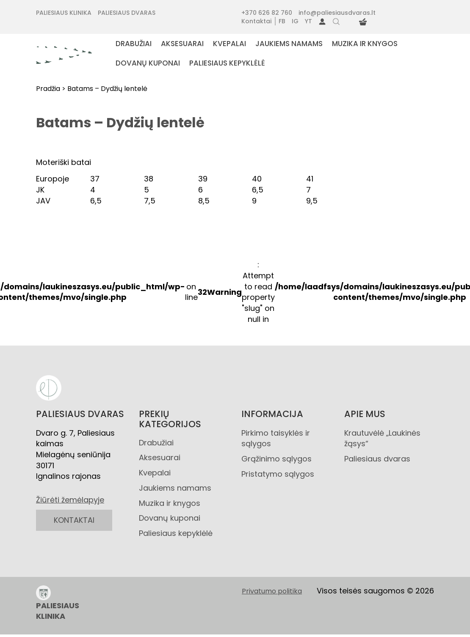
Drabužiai (156, 442)
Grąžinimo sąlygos (276, 458)
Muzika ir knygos (169, 503)
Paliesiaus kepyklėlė (176, 533)
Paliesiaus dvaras (377, 458)
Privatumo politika (272, 591)
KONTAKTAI (74, 520)
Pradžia (48, 88)
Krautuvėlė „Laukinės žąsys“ (382, 438)
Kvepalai (155, 472)
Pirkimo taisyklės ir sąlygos (275, 438)
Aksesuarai (159, 457)
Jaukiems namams (175, 488)
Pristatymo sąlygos (277, 474)
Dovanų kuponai (169, 518)
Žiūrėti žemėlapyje (70, 499)
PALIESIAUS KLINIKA (57, 603)
